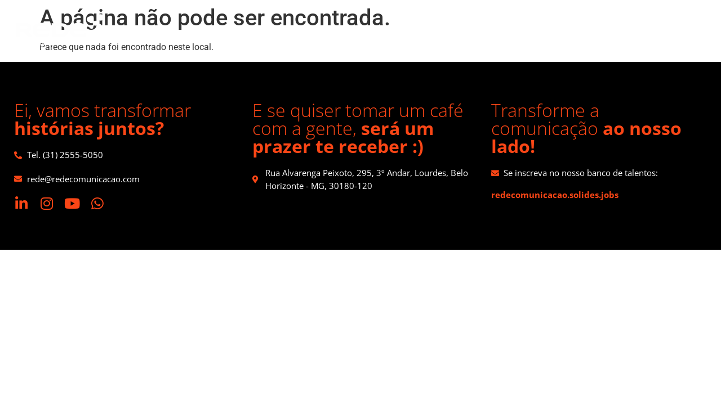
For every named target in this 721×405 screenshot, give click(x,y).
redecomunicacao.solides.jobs (554, 194)
